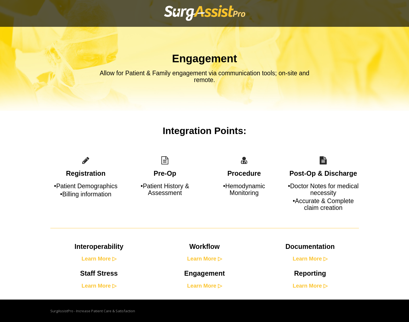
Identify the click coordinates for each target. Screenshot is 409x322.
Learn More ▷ (98, 259)
